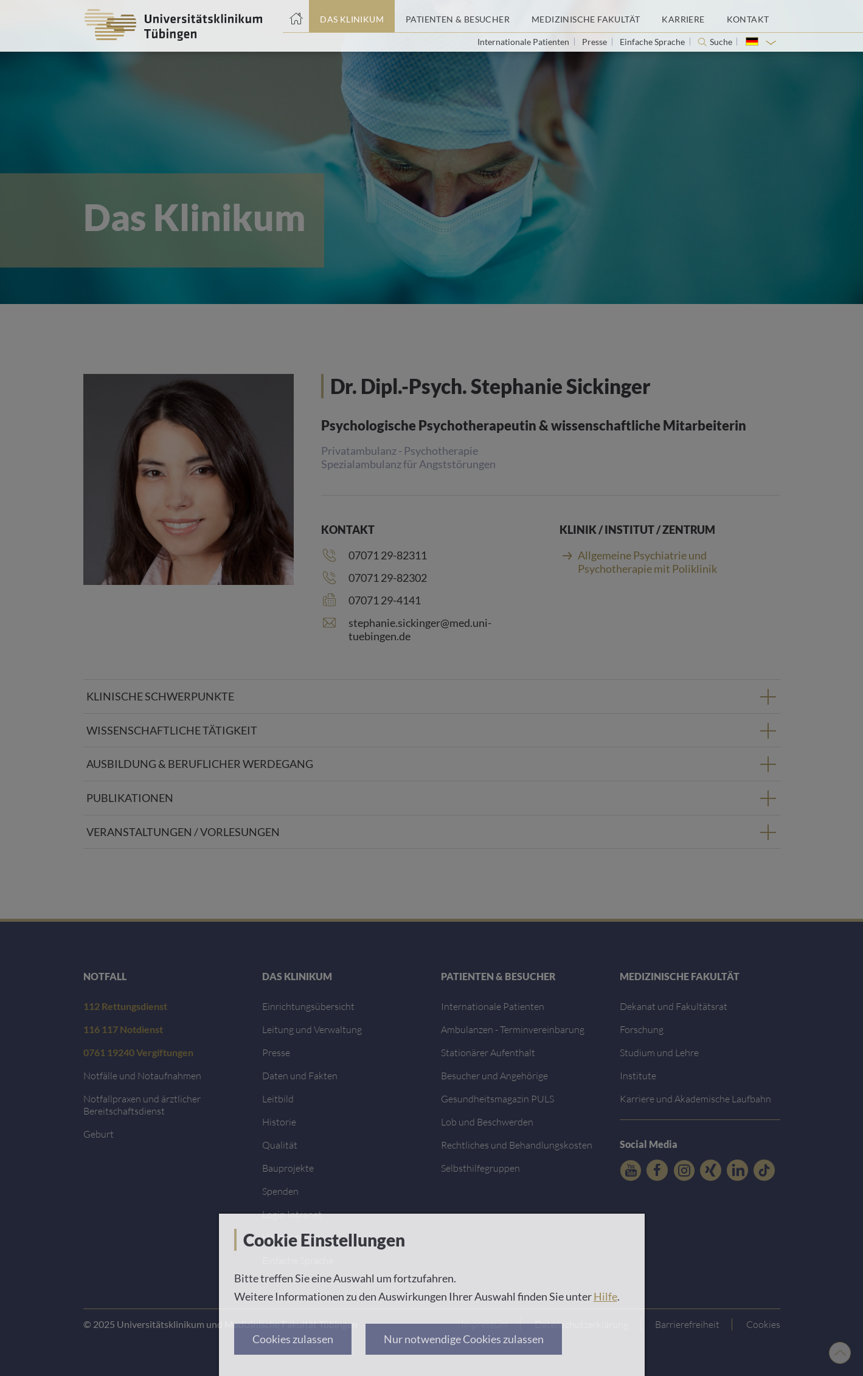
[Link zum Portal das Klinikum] (352, 16)
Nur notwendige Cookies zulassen (464, 1339)
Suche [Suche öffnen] (721, 42)
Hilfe (605, 1296)
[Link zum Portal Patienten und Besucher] (458, 16)
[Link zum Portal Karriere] (683, 16)
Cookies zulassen (292, 1339)
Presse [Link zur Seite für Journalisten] (595, 41)
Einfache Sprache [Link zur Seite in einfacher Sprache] (653, 41)
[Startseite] (296, 16)
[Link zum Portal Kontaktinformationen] (748, 16)
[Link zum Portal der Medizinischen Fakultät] (586, 16)
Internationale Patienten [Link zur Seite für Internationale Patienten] (524, 41)
